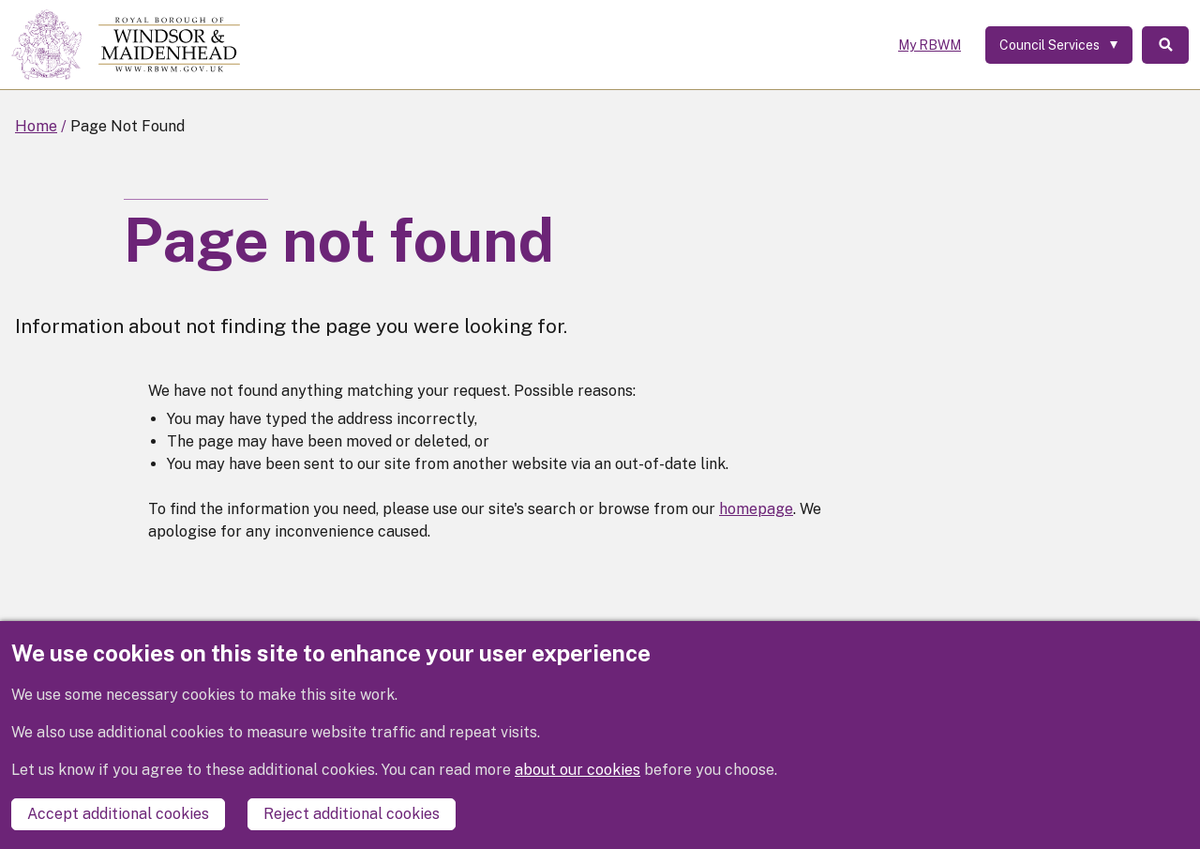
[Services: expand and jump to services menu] (1058, 45)
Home (36, 126)
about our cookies (577, 770)
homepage (756, 509)
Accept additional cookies (118, 814)
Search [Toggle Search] (1165, 45)
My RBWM (929, 45)
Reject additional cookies (351, 814)
